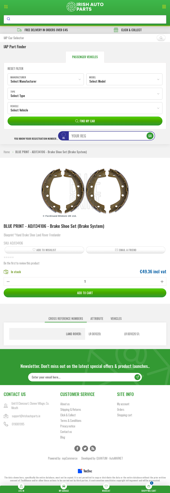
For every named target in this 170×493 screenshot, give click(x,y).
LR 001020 (94, 334)
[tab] (66, 318)
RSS (92, 448)
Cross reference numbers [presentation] (65, 318)
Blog (62, 437)
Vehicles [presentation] (116, 318)
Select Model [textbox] (97, 81)
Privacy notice (67, 426)
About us (65, 404)
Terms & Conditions (70, 420)
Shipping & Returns (70, 409)
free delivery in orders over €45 (42, 30)
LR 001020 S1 (131, 334)
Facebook (77, 448)
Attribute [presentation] (96, 318)
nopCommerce (70, 458)
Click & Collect (68, 415)
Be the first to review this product (21, 263)
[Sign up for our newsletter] (85, 377)
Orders (120, 409)
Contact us (66, 431)
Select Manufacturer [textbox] (23, 81)
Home (7, 152)
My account (123, 404)
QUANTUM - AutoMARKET (109, 458)
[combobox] (85, 19)
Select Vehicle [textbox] (19, 110)
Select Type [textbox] (18, 96)
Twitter (85, 448)
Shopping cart (124, 415)
